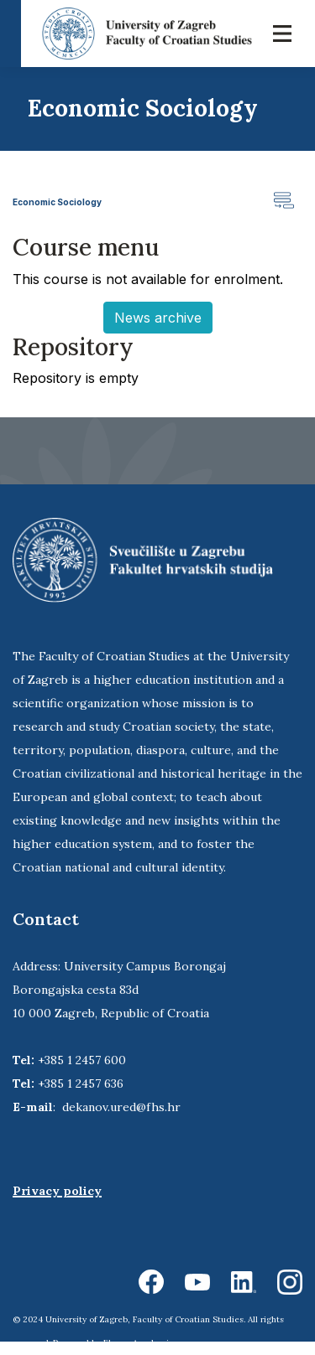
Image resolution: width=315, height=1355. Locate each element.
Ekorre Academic (138, 1342)
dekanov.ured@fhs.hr (121, 1107)
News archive (158, 317)
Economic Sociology (57, 202)
